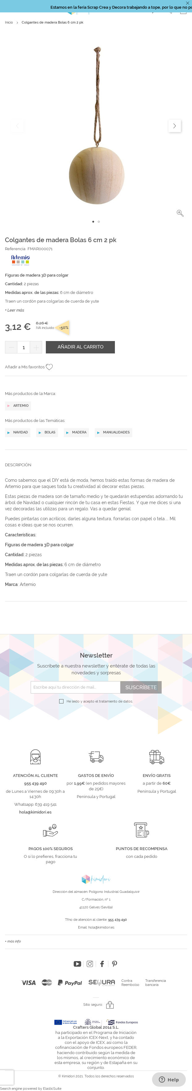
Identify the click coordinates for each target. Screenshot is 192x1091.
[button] (180, 213)
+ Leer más (14, 310)
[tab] (96, 469)
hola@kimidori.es (101, 927)
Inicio (9, 22)
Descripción (18, 465)
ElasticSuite (52, 1089)
